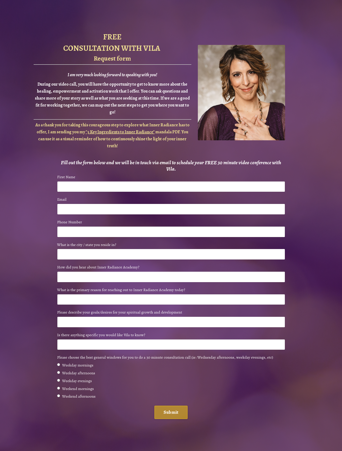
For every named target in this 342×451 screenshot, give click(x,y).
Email (62, 199)
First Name (66, 176)
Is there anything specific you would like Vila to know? (101, 335)
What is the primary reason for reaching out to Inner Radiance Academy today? (121, 289)
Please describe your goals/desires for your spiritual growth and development (119, 312)
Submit (171, 412)
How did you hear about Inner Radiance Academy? (98, 267)
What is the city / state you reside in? (86, 244)
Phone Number (69, 222)
